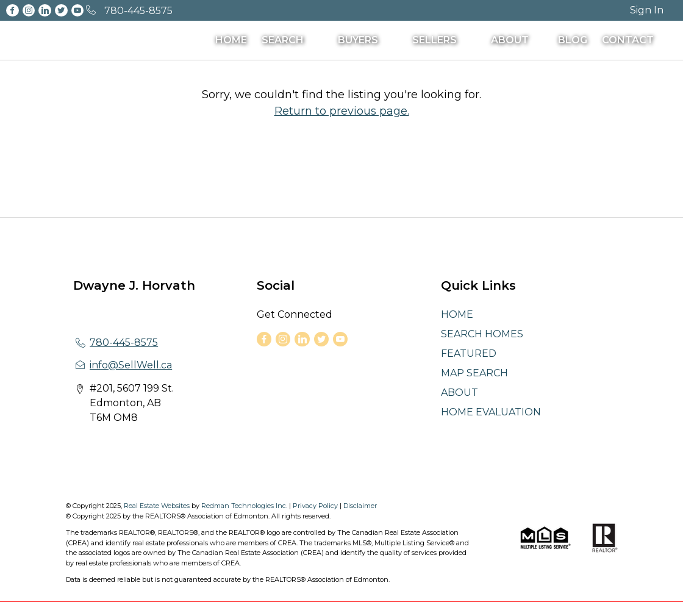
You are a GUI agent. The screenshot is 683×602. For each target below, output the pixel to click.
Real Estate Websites (157, 505)
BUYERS (358, 40)
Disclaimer (360, 505)
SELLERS (434, 40)
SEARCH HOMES (482, 334)
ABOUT (510, 40)
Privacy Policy (315, 505)
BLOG (572, 40)
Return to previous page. (341, 111)
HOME (231, 40)
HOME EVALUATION (491, 412)
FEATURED (468, 353)
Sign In (646, 10)
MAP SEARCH (474, 373)
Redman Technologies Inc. (245, 505)
